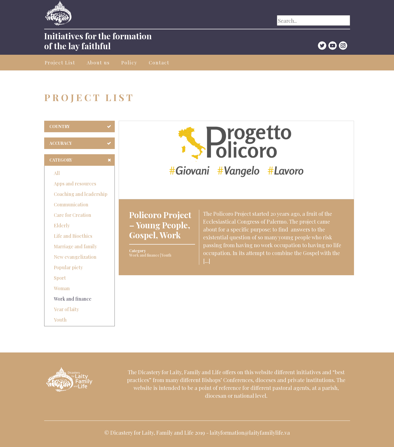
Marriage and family (75, 246)
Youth (60, 320)
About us (98, 62)
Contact (159, 62)
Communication (71, 204)
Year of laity (66, 309)
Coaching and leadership (80, 194)
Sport (60, 278)
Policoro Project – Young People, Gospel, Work (160, 224)
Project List (60, 62)
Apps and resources (75, 183)
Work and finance (73, 299)
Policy (129, 62)
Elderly (62, 225)
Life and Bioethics (73, 236)
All (57, 173)
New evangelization (75, 257)
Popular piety (68, 267)
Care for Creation (72, 215)
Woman (62, 288)
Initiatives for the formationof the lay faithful (98, 40)
